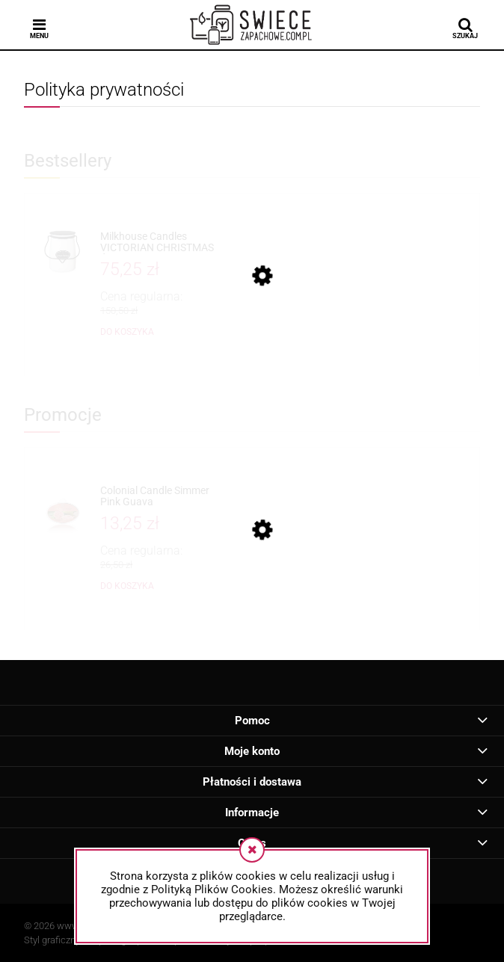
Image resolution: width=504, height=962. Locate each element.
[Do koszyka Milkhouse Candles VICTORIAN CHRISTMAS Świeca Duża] (127, 331)
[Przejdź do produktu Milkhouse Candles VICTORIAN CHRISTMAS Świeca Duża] (157, 242)
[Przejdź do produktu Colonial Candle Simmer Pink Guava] (157, 497)
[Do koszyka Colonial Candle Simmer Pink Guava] (127, 586)
